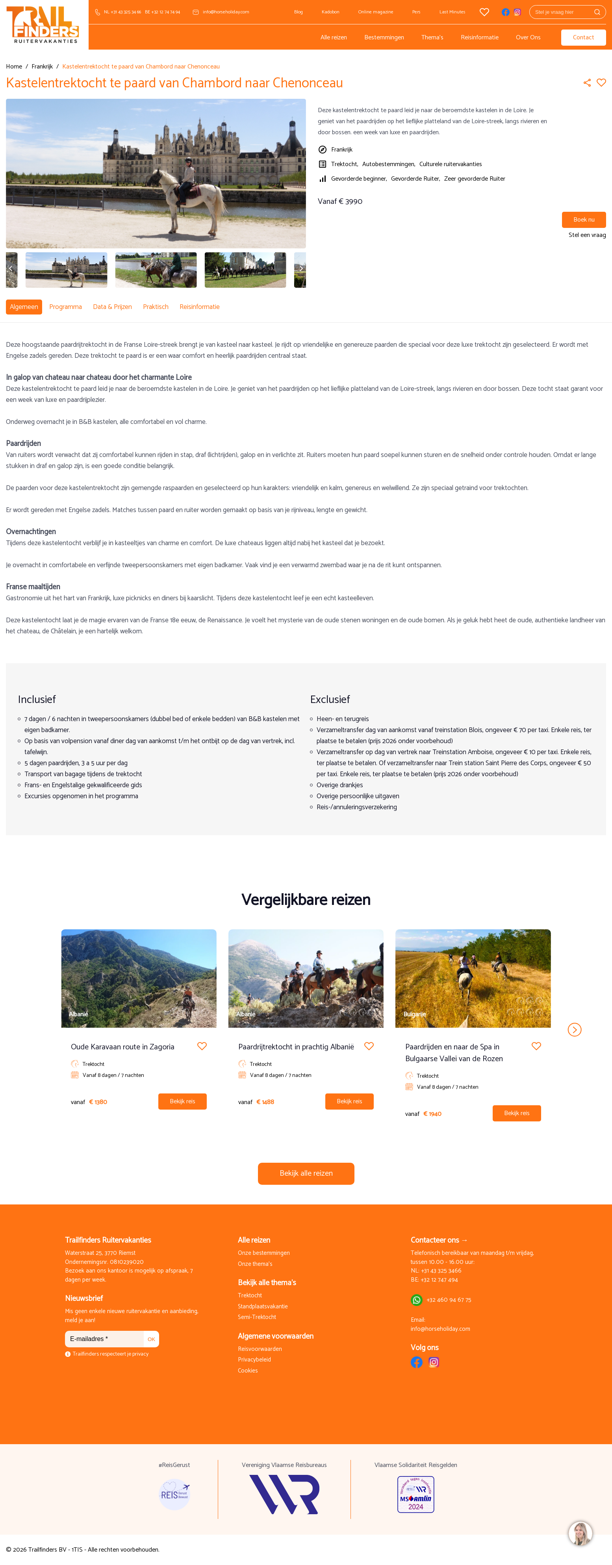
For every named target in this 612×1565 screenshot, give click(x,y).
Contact (583, 37)
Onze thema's (255, 1264)
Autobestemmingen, (388, 164)
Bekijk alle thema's (267, 1283)
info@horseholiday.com (226, 12)
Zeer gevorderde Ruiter (474, 179)
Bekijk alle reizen (306, 1173)
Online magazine (375, 12)
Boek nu (584, 220)
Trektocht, (344, 164)
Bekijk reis (182, 1101)
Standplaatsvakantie (263, 1307)
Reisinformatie (480, 37)
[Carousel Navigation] (306, 1029)
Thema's (432, 37)
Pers (416, 12)
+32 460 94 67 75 (449, 1300)
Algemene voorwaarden (275, 1336)
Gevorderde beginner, (359, 179)
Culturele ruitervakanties (450, 164)
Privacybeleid (254, 1360)
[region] (580, 1533)
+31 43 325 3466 (441, 1271)
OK (151, 1339)
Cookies (248, 1371)
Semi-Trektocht (257, 1317)
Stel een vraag (587, 235)
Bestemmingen (384, 37)
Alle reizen (334, 37)
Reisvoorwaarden (260, 1349)
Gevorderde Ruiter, (415, 179)
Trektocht (250, 1295)
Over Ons (528, 37)
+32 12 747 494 (439, 1280)
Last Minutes (452, 12)
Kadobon (330, 12)
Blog (298, 12)
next (574, 1029)
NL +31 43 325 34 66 (122, 12)
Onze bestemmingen (264, 1253)
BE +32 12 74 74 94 (162, 12)
